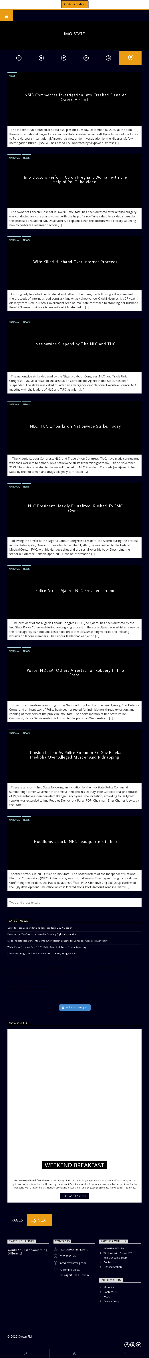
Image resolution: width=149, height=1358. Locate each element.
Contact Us (110, 1262)
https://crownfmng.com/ (74, 1249)
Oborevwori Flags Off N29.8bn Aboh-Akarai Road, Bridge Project (42, 953)
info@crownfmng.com (73, 1263)
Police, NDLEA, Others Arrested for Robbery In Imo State (75, 672)
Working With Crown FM (118, 1253)
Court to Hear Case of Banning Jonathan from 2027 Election (39, 927)
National (14, 157)
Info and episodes (74, 1196)
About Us (109, 1287)
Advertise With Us (114, 1248)
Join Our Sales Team (116, 1257)
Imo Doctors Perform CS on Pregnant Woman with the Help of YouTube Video (75, 179)
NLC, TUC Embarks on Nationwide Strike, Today (75, 426)
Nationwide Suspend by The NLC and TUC (75, 343)
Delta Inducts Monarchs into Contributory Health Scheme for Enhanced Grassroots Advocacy (57, 940)
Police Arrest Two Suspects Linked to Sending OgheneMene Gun (42, 934)
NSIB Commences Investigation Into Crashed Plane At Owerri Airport (75, 97)
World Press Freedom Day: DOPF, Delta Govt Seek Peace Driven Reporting (46, 947)
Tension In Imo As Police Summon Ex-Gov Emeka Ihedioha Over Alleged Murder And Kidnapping (75, 755)
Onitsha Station (75, 4)
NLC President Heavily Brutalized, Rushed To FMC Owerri (75, 508)
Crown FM (25, 1336)
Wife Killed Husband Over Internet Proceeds (75, 261)
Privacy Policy (112, 1301)
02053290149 (68, 1256)
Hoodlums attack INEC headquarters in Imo (75, 841)
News (12, 75)
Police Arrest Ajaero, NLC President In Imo (75, 590)
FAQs (107, 1296)
